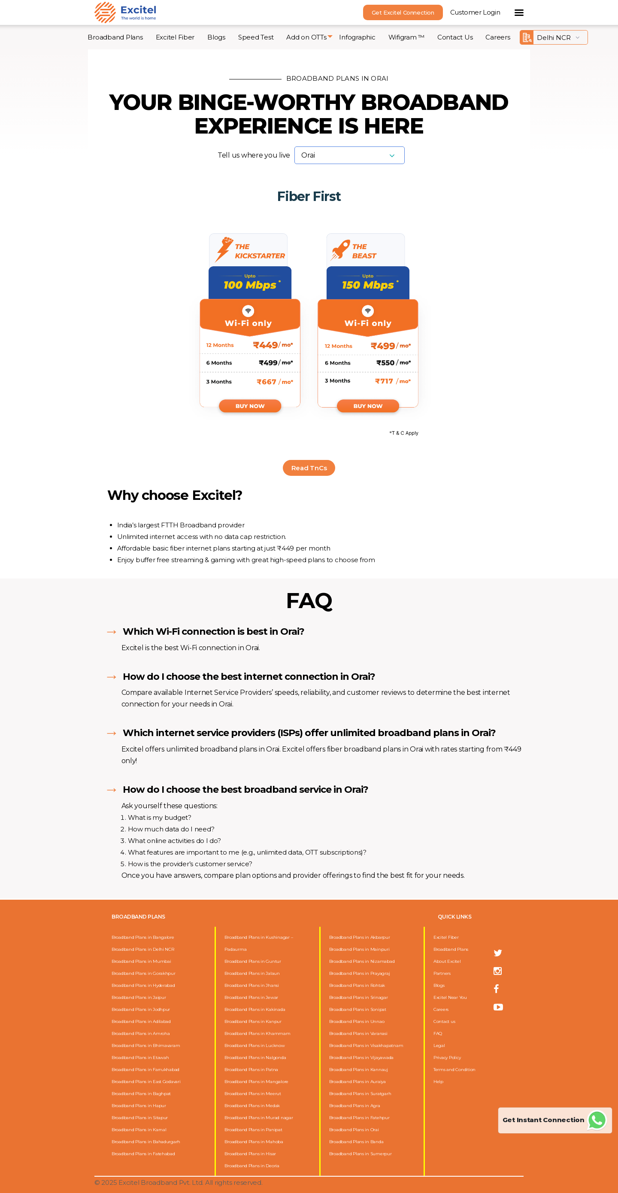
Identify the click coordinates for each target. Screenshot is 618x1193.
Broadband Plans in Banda (356, 1141)
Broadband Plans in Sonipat (357, 1009)
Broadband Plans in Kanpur (253, 1021)
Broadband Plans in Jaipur (139, 997)
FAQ (437, 1033)
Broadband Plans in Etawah (140, 1057)
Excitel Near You (450, 997)
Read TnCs (309, 468)
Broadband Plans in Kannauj (358, 1069)
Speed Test (255, 37)
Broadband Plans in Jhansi (251, 985)
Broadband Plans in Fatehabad (143, 1153)
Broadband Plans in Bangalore (143, 937)
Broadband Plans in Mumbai (141, 961)
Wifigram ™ (406, 37)
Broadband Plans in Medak (252, 1105)
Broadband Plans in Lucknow (254, 1045)
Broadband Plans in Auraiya (357, 1081)
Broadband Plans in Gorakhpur (144, 973)
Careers (497, 37)
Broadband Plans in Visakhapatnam (366, 1045)
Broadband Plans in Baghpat (141, 1093)
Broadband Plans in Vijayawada (361, 1057)
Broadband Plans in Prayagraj (359, 973)
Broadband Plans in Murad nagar (258, 1117)
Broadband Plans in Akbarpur (359, 937)
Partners (442, 973)
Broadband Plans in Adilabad (141, 1021)
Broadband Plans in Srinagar (358, 997)
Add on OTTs (306, 37)
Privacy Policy (446, 1057)
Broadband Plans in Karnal (139, 1129)
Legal (439, 1045)
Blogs (216, 37)
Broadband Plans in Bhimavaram (146, 1045)
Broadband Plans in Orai (354, 1129)
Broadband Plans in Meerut (252, 1093)
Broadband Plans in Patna (251, 1069)
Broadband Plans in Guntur (252, 961)
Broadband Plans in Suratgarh (360, 1093)
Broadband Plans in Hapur (139, 1105)
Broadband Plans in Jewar (251, 997)
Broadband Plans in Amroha (141, 1033)
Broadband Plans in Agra (354, 1105)
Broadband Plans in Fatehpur (359, 1117)
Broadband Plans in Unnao (357, 1021)
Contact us (444, 1021)
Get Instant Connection (555, 1120)
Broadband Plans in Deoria (251, 1166)
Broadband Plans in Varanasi (358, 1033)
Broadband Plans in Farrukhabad (145, 1069)
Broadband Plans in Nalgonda (255, 1057)
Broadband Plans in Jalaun (252, 973)
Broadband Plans (115, 37)
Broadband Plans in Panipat (253, 1129)
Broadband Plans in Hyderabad (143, 985)
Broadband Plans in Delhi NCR (143, 949)
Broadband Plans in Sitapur (140, 1117)
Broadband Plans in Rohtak (357, 985)
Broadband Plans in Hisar (250, 1153)
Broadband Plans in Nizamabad (362, 961)
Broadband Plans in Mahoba (253, 1141)
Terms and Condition (454, 1069)
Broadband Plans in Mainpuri (359, 949)
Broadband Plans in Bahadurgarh (146, 1141)
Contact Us (455, 37)
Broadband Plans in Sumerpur (360, 1153)
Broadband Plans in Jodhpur (141, 1009)
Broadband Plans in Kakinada (254, 1009)
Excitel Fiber (175, 37)
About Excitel (447, 961)
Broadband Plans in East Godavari (146, 1081)
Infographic (357, 37)
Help (438, 1081)
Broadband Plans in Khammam (257, 1033)
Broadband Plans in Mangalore (256, 1081)
